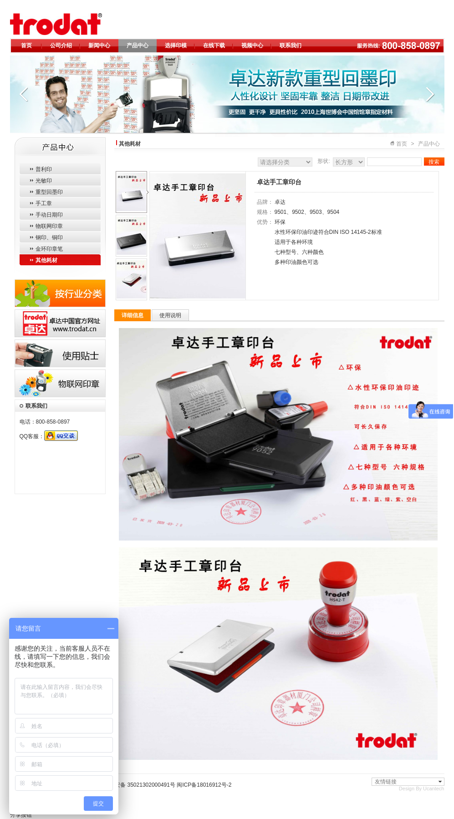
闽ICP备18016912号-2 (204, 785)
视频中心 (252, 45)
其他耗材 (46, 260)
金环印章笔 (49, 249)
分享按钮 (21, 815)
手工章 (44, 203)
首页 (26, 45)
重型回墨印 (49, 192)
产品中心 (137, 45)
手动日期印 (49, 215)
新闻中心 (99, 45)
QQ (61, 435)
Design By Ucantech (421, 788)
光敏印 (44, 180)
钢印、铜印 (49, 237)
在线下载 (214, 45)
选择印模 (176, 45)
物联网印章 (49, 226)
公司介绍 (61, 45)
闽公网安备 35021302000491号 (137, 785)
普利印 (44, 169)
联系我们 (290, 45)
